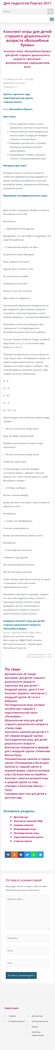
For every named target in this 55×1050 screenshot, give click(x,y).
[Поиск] (50, 11)
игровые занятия (23, 825)
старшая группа (23, 841)
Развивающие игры (25, 829)
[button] (52, 19)
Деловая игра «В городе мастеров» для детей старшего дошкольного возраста (25, 677)
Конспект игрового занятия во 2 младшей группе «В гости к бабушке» (26, 697)
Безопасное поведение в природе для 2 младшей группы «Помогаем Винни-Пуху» (27, 751)
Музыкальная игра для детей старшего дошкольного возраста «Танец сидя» (26, 724)
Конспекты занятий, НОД (28, 821)
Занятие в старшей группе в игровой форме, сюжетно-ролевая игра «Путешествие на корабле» (27, 770)
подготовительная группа (28, 837)
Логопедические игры (26, 833)
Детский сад (21, 817)
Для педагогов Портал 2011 (28, 3)
